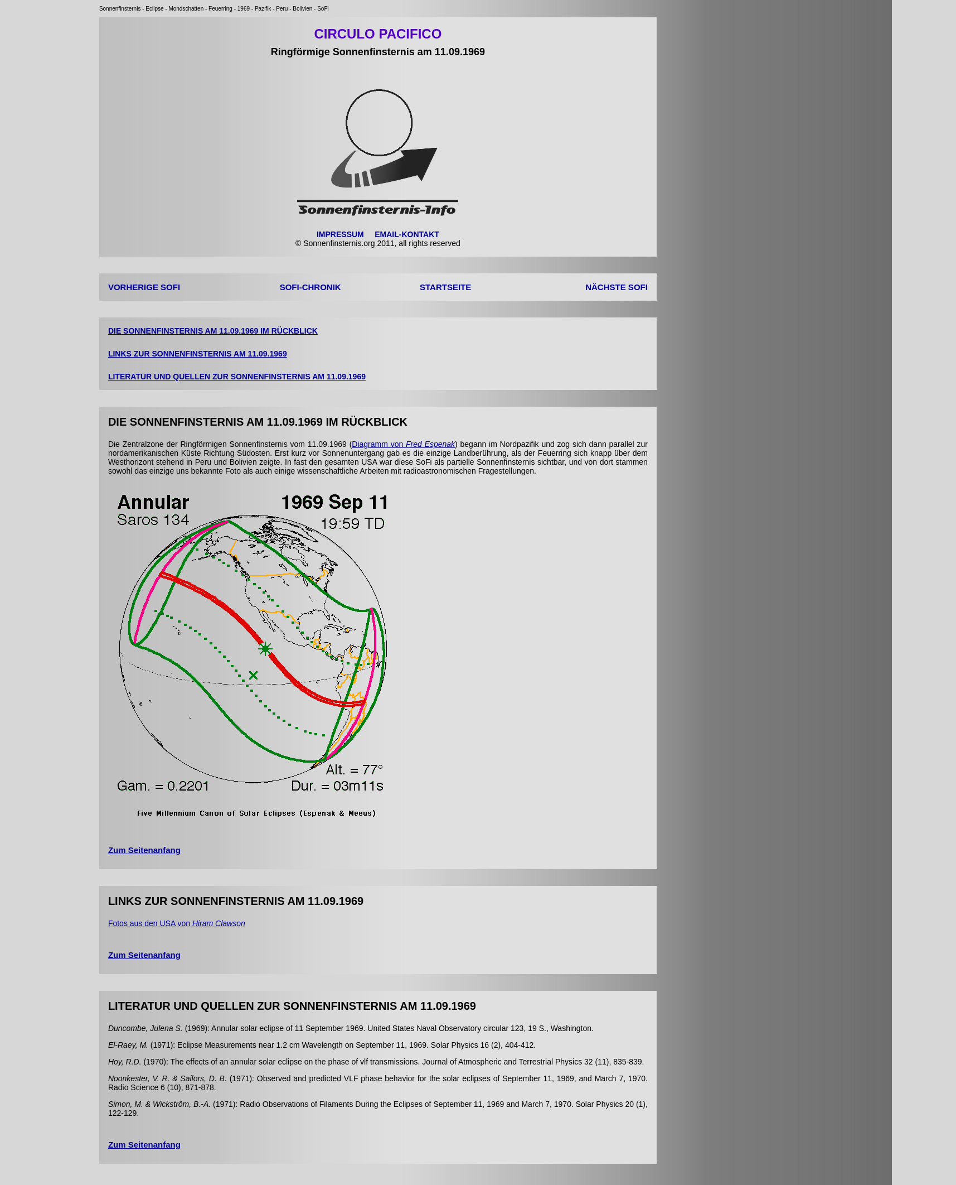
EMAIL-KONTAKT (407, 234)
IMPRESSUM (340, 234)
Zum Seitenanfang (144, 850)
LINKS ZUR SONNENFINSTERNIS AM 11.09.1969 (197, 353)
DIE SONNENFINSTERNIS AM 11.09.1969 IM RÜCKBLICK (213, 330)
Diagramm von (403, 444)
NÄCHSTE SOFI (616, 287)
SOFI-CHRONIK (310, 287)
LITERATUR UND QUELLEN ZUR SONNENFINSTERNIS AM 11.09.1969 (237, 376)
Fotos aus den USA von (176, 923)
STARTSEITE (445, 287)
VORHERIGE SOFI (144, 287)
